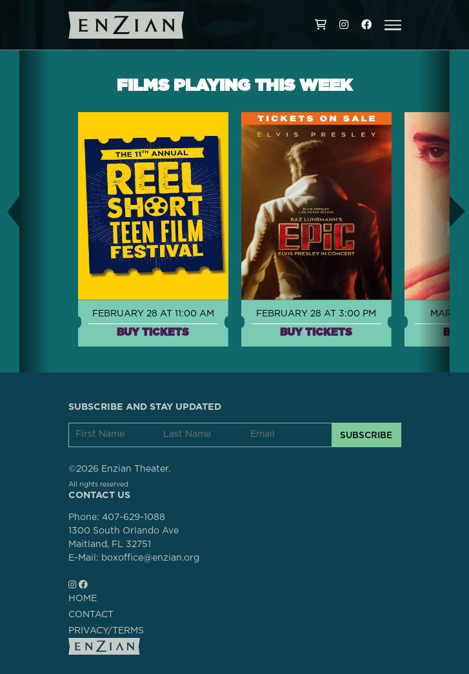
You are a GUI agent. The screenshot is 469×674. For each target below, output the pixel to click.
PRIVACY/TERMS (106, 630)
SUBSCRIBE (366, 435)
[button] (392, 25)
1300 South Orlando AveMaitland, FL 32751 (123, 537)
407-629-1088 (133, 517)
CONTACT (91, 614)
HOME (82, 598)
